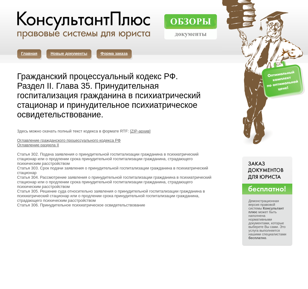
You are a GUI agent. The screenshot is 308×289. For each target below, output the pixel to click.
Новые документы (68, 53)
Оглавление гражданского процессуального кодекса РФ (69, 140)
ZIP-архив (140, 131)
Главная (29, 53)
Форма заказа (114, 53)
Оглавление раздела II (38, 145)
